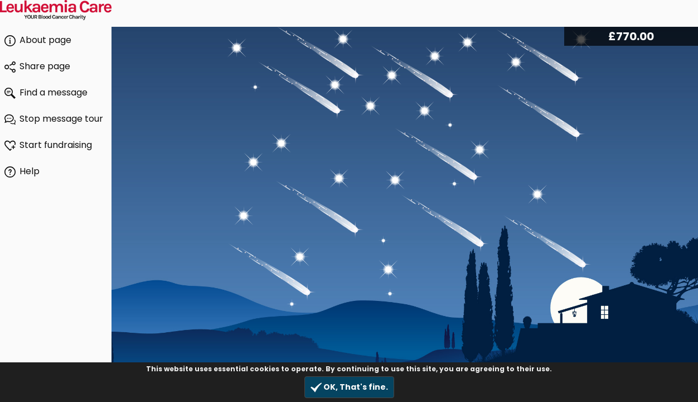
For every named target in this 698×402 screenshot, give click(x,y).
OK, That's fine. (349, 387)
